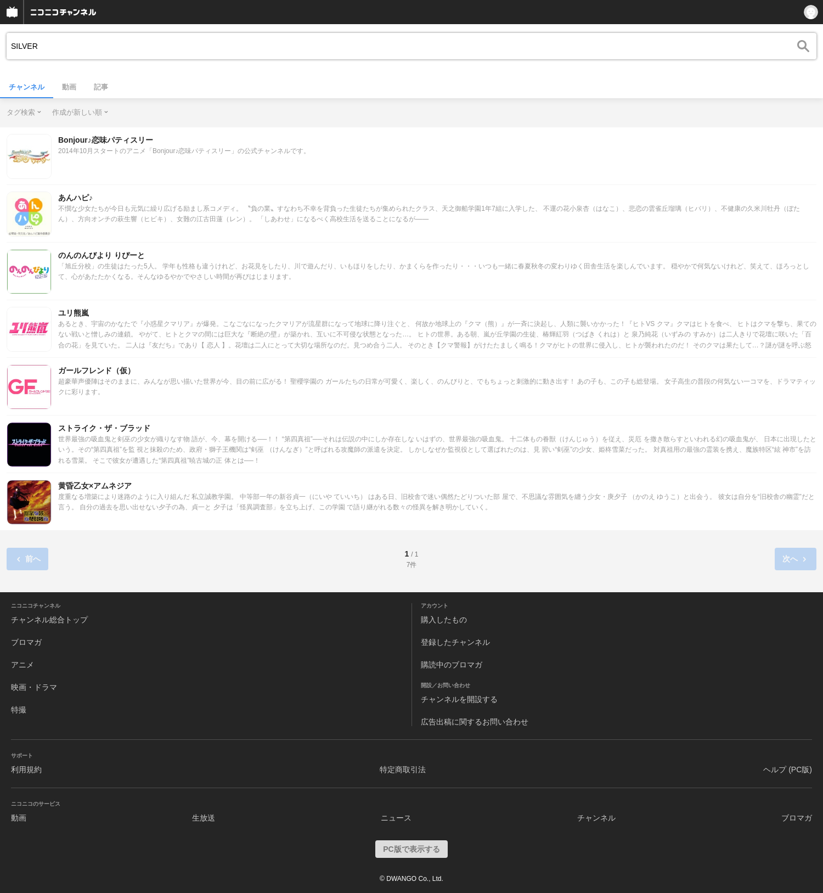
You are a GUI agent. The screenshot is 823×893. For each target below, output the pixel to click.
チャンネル (26, 87)
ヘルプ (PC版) (787, 769)
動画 (69, 87)
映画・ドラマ (34, 687)
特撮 (18, 709)
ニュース (396, 817)
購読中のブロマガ (451, 664)
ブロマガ (26, 642)
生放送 (203, 817)
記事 (101, 87)
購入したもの (444, 619)
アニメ (22, 664)
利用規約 (26, 769)
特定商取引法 (403, 769)
